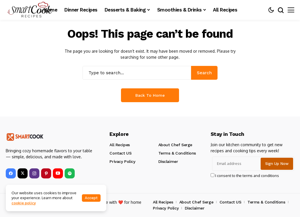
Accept (91, 198)
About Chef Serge (175, 144)
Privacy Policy (122, 161)
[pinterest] (46, 173)
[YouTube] (58, 173)
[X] (23, 173)
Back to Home (150, 95)
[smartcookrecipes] (30, 10)
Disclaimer (168, 161)
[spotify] (70, 173)
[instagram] (34, 173)
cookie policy (23, 203)
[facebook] (11, 173)
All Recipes (119, 144)
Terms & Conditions (177, 153)
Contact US (120, 153)
